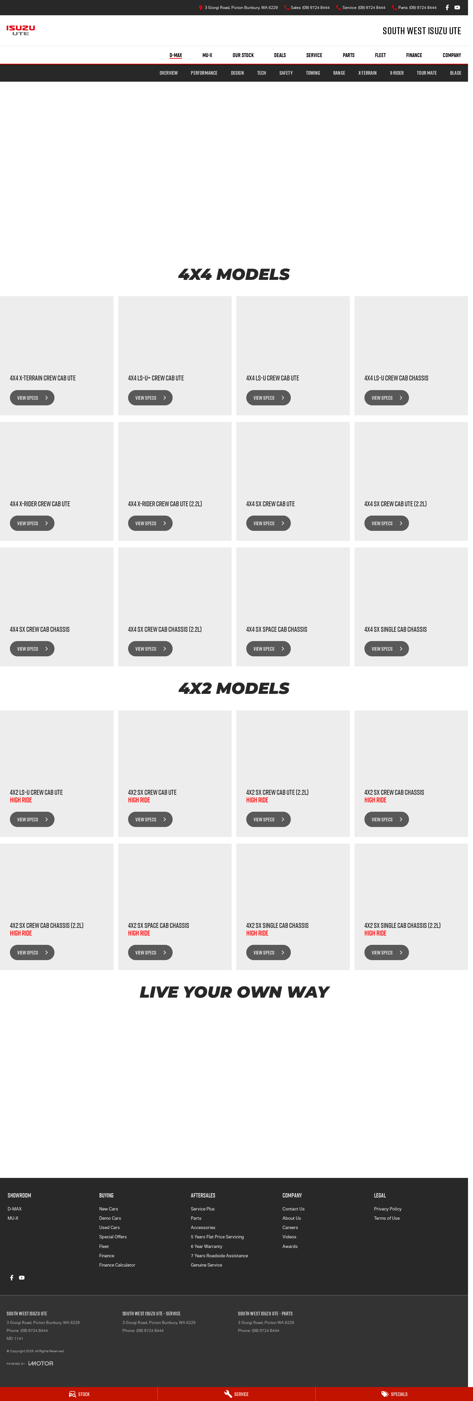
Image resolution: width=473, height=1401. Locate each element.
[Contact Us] (238, 7)
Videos (289, 1236)
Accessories (203, 1227)
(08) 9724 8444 (34, 1330)
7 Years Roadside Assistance (219, 1255)
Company (452, 55)
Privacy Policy (388, 1208)
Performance (204, 72)
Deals (280, 55)
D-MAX (15, 1208)
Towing (313, 72)
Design (237, 72)
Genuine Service (206, 1265)
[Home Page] (21, 31)
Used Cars (109, 1227)
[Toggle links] (30, 1363)
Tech (261, 72)
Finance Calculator (117, 1265)
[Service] (236, 1394)
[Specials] (394, 1394)
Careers (290, 1227)
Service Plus (203, 1208)
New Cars (108, 1208)
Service (314, 55)
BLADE (455, 72)
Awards (290, 1246)
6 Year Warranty (206, 1246)
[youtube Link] (457, 7)
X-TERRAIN (367, 72)
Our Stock (243, 55)
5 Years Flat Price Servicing (217, 1236)
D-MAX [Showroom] (176, 55)
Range (339, 72)
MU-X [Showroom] (207, 55)
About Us (291, 1218)
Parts (349, 55)
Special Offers (113, 1236)
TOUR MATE (427, 72)
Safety (286, 72)
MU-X (13, 1218)
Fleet (380, 55)
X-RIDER (397, 72)
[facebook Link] (447, 7)
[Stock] (78, 1394)
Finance (414, 55)
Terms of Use (387, 1218)
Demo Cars (110, 1218)
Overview (169, 72)
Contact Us (293, 1208)
